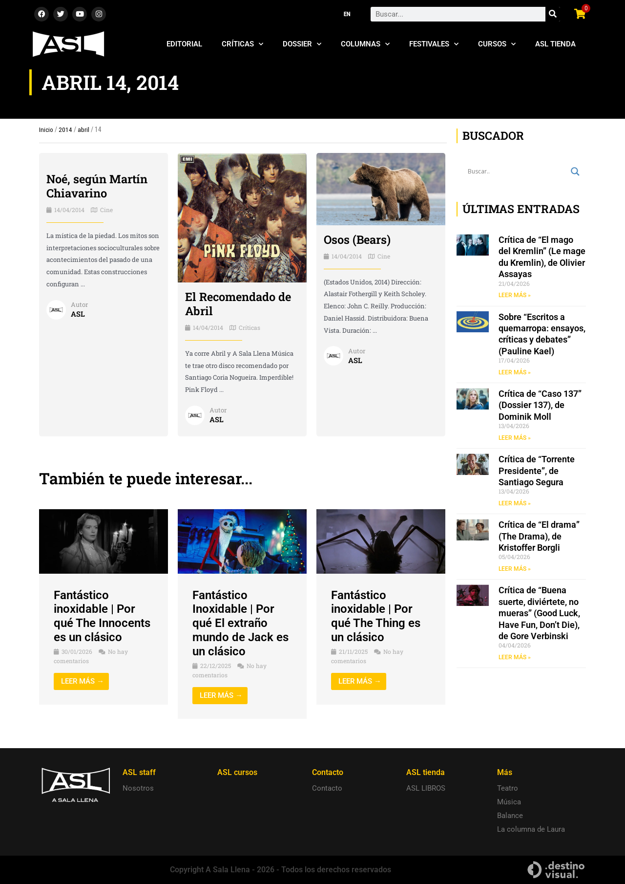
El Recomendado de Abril (239, 304)
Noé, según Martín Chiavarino (97, 186)
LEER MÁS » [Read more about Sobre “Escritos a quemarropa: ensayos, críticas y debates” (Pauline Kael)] (515, 372)
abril (83, 129)
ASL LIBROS (425, 788)
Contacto (327, 788)
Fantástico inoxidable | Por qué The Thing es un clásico (375, 616)
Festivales (433, 44)
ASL (78, 314)
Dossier (302, 44)
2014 (65, 129)
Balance (510, 815)
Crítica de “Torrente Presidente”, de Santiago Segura (537, 471)
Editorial (184, 44)
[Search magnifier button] (575, 171)
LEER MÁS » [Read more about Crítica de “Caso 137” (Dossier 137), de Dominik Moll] (515, 438)
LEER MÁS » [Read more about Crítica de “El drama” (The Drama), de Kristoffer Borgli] (515, 569)
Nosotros (138, 788)
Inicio (46, 129)
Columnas (365, 44)
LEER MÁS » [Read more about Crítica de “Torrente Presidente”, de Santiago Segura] (515, 503)
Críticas (242, 44)
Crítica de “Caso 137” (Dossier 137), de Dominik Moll (540, 405)
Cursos (497, 44)
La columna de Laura (531, 829)
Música (509, 802)
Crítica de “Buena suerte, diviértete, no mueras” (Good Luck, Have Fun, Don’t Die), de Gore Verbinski (539, 614)
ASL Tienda (555, 44)
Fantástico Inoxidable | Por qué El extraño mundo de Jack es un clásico (240, 623)
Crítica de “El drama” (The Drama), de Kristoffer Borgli (539, 537)
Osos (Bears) (358, 239)
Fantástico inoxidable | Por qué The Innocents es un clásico (102, 616)
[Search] (552, 14)
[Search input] (517, 171)
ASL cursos (237, 772)
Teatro (507, 788)
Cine (106, 210)
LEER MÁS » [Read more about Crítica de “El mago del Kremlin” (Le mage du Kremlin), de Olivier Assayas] (515, 295)
